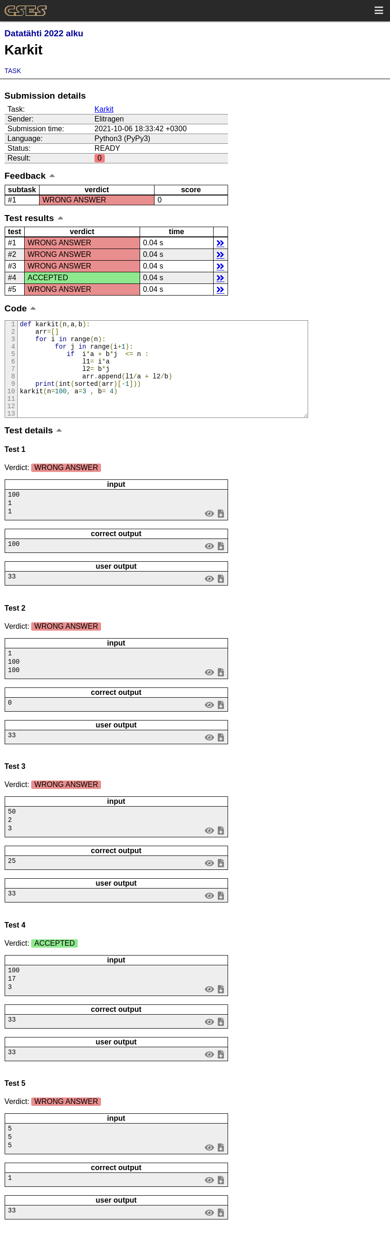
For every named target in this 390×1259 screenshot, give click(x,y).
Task (13, 70)
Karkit (104, 109)
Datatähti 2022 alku (44, 33)
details (220, 243)
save (220, 532)
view (209, 532)
